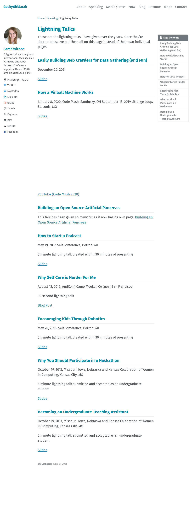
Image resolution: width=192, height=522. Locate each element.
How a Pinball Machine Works (172, 57)
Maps (168, 7)
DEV (7, 125)
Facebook (10, 136)
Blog (142, 7)
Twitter (9, 90)
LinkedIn (10, 102)
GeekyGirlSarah (15, 7)
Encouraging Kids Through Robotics (169, 93)
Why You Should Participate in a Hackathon (169, 104)
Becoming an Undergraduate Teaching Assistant (170, 117)
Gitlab (8, 107)
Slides (42, 80)
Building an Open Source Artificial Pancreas (169, 68)
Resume (155, 7)
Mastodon (11, 96)
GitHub (9, 131)
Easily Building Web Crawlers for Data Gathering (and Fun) (171, 47)
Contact (181, 7)
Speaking (96, 7)
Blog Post (45, 310)
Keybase (10, 119)
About (81, 7)
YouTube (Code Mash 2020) (58, 196)
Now (132, 7)
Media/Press (116, 7)
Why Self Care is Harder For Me (172, 84)
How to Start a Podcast (172, 77)
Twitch (9, 113)
